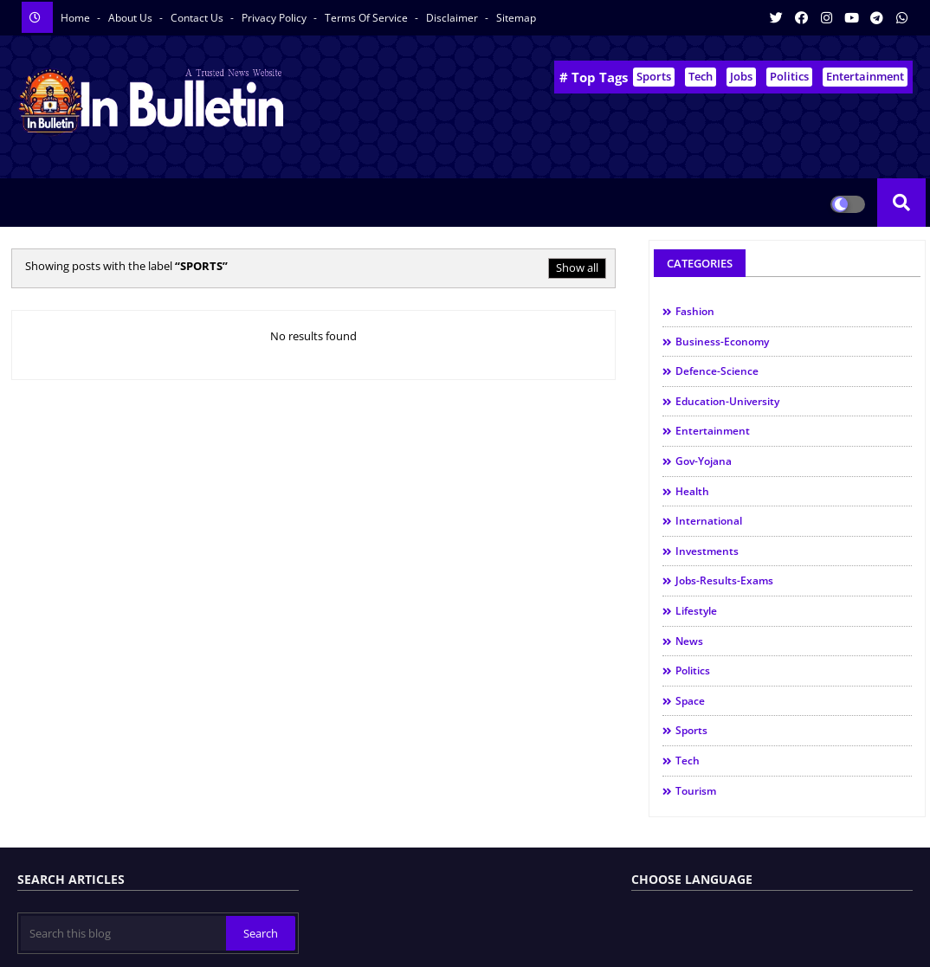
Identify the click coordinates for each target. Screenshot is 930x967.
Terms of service (367, 17)
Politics (789, 76)
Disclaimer (453, 17)
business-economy (722, 341)
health (692, 491)
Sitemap (516, 17)
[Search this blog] (123, 933)
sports (691, 730)
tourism (695, 790)
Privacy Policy (275, 17)
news (689, 641)
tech (687, 760)
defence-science (717, 371)
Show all (577, 267)
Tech (700, 76)
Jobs (741, 76)
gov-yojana (703, 461)
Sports (653, 76)
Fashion (694, 311)
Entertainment (865, 76)
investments (707, 551)
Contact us (198, 17)
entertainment (712, 430)
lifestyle (696, 610)
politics (692, 670)
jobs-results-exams (724, 580)
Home (77, 17)
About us (131, 17)
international (708, 520)
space (690, 700)
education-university (727, 401)
